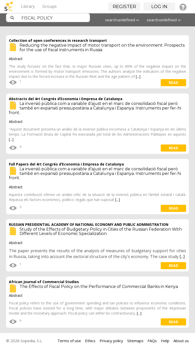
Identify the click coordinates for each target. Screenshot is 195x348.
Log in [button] (159, 6)
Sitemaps (135, 340)
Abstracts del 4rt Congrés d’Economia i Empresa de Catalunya (65, 98)
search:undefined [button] (122, 19)
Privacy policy (111, 340)
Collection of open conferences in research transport (58, 40)
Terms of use (69, 340)
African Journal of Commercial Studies (44, 281)
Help (165, 340)
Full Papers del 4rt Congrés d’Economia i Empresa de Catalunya (66, 164)
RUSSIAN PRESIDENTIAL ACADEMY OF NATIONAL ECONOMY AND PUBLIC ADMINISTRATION (88, 224)
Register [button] (124, 6)
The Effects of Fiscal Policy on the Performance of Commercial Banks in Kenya (99, 286)
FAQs (152, 340)
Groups (49, 6)
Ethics (90, 340)
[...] (138, 76)
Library (28, 6)
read (173, 82)
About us (181, 340)
